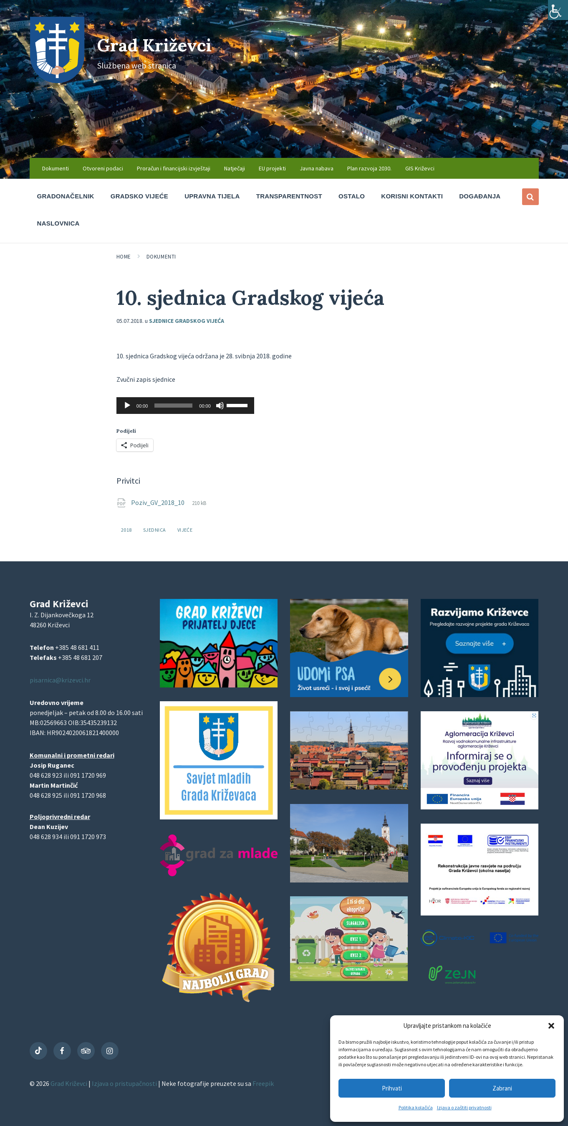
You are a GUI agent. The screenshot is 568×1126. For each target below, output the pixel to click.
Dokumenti (161, 256)
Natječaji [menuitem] (234, 168)
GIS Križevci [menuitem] (419, 168)
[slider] (173, 405)
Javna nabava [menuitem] (316, 168)
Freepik (263, 1083)
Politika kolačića (416, 1107)
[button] (551, 1026)
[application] (185, 405)
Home (123, 256)
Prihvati (392, 1088)
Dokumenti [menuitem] (55, 168)
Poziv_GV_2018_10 (158, 502)
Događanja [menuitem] (479, 196)
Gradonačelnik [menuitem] (65, 196)
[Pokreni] (127, 405)
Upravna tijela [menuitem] (212, 196)
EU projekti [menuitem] (272, 168)
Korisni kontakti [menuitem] (412, 196)
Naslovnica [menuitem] (58, 223)
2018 (126, 530)
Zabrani (502, 1088)
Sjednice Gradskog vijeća (186, 321)
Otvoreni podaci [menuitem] (103, 168)
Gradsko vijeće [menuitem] (139, 196)
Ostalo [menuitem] (351, 196)
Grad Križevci (164, 44)
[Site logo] (57, 80)
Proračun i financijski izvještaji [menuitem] (173, 168)
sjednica (154, 530)
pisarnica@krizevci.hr (60, 680)
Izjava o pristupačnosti (125, 1083)
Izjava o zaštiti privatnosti (464, 1107)
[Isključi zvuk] (220, 405)
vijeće (185, 530)
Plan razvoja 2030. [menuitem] (369, 168)
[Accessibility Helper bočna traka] (558, 10)
